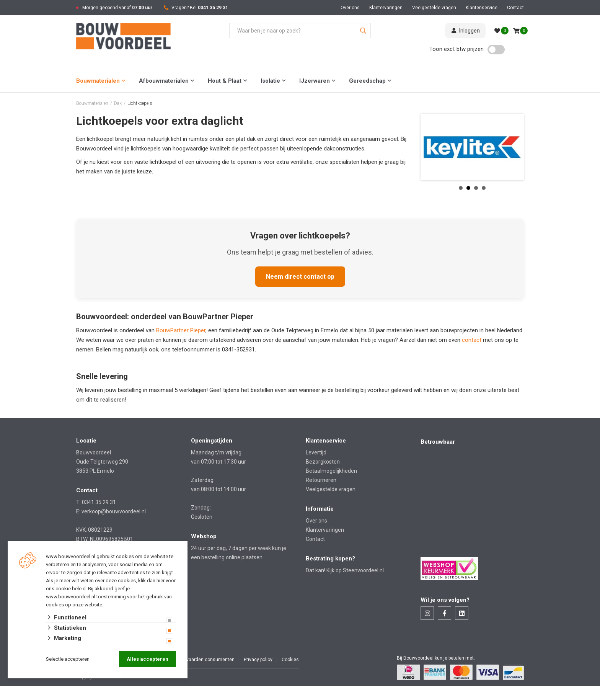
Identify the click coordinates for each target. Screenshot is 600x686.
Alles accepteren (147, 659)
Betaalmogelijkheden (331, 471)
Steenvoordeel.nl (363, 570)
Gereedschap (367, 80)
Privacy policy (258, 659)
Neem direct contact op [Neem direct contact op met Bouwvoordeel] (300, 276)
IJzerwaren (314, 80)
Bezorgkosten (323, 462)
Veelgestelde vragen (434, 7)
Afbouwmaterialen (164, 80)
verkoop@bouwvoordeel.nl (114, 511)
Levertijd (316, 452)
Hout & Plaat (224, 80)
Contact (515, 7)
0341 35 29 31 (213, 7)
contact (472, 339)
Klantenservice (481, 7)
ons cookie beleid (66, 588)
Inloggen (465, 31)
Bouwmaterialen (98, 80)
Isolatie (270, 80)
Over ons (350, 7)
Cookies (290, 659)
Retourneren (321, 480)
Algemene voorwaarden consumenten (194, 659)
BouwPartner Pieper (180, 330)
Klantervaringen (386, 7)
